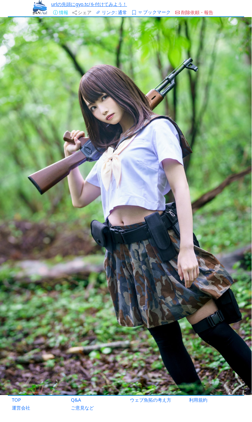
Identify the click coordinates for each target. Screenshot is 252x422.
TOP (16, 400)
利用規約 (198, 400)
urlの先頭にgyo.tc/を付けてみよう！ (89, 4)
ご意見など (82, 408)
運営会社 (21, 408)
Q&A (76, 400)
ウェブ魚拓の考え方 (150, 400)
